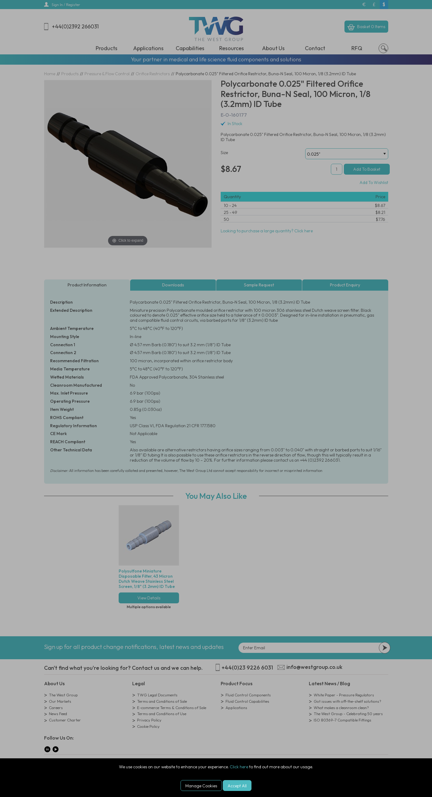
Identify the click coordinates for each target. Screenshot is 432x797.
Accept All (237, 786)
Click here (239, 767)
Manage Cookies (201, 786)
